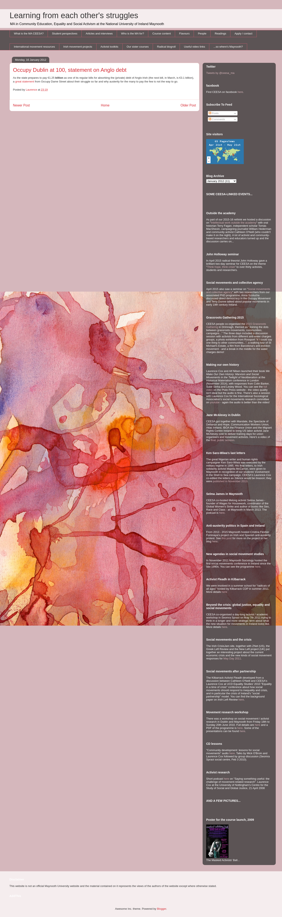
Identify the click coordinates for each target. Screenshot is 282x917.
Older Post (188, 105)
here (240, 92)
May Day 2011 (232, 658)
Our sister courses (138, 46)
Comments (217, 119)
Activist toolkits (109, 46)
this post (227, 538)
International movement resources (34, 46)
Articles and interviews (99, 33)
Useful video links (194, 46)
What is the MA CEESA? (29, 33)
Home (105, 105)
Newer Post (21, 105)
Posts (214, 113)
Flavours (184, 33)
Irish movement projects (77, 46)
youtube (215, 402)
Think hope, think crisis (221, 266)
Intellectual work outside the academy (233, 222)
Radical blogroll (166, 46)
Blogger (161, 908)
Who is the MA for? (132, 33)
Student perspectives (64, 33)
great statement (24, 81)
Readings (220, 33)
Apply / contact (243, 33)
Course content (161, 33)
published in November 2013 (230, 481)
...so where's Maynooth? (228, 46)
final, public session (222, 440)
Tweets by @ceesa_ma (220, 73)
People (202, 33)
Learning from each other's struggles (74, 15)
